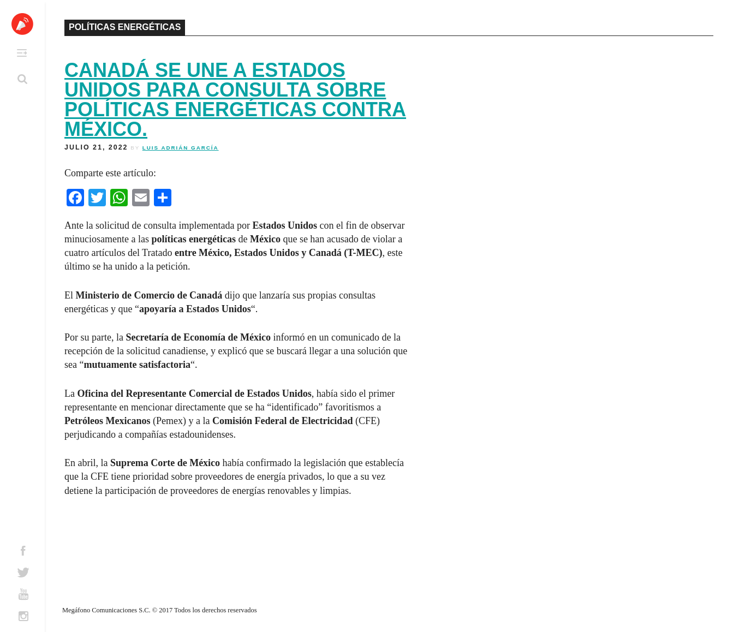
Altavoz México (22, 24)
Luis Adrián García (180, 148)
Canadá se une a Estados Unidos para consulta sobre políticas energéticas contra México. (235, 99)
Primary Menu (22, 53)
